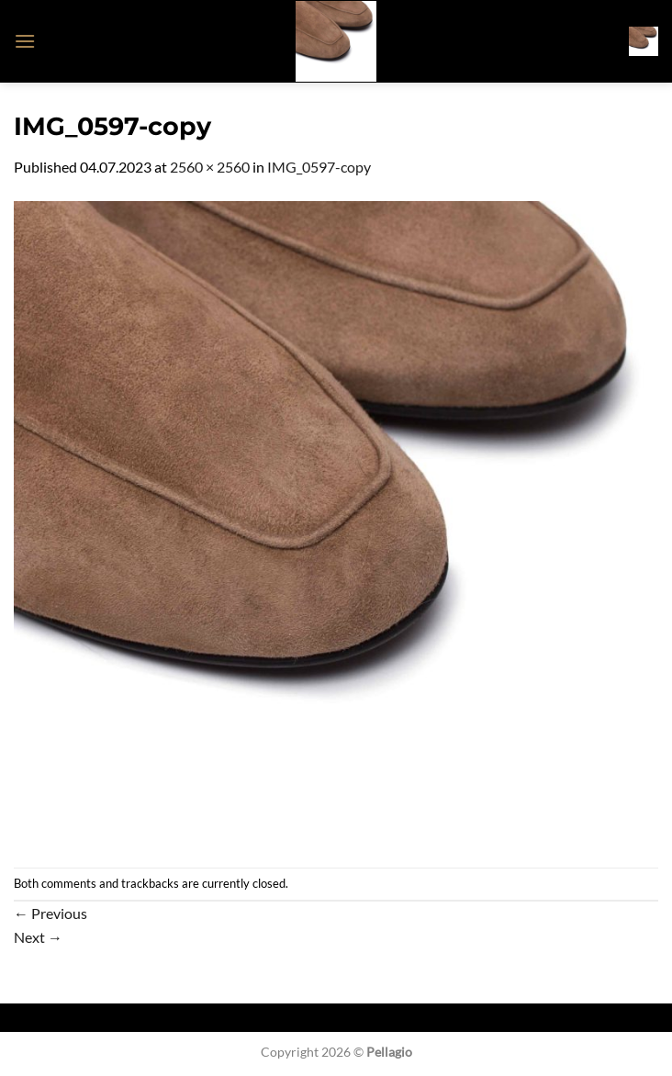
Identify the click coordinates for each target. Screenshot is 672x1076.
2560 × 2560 (210, 166)
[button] (25, 40)
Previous (50, 913)
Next (38, 937)
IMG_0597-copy (319, 166)
